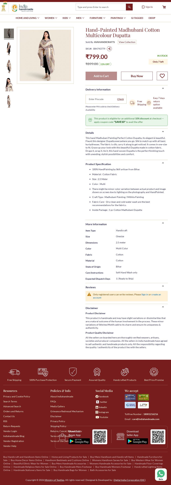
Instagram (102, 412)
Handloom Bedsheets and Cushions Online (67, 460)
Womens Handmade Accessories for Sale (110, 463)
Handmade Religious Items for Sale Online (35, 466)
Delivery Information (98, 89)
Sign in (144, 294)
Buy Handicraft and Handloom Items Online (25, 456)
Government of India (16, 3)
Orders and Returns (13, 411)
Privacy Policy (57, 421)
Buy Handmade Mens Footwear (76, 466)
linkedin (101, 407)
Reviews (91, 287)
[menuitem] (137, 18)
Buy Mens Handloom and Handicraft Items (112, 456)
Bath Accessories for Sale (103, 470)
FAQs (53, 401)
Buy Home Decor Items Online (26, 460)
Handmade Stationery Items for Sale (32, 470)
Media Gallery (57, 406)
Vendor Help (9, 446)
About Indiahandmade (61, 396)
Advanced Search (12, 406)
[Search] (129, 7)
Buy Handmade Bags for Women (70, 470)
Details (90, 132)
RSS (5, 421)
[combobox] (104, 7)
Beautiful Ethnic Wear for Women (31, 463)
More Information (96, 224)
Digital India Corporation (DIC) (130, 480)
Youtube (101, 417)
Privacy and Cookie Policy (16, 396)
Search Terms (10, 401)
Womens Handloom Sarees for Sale (110, 460)
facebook (102, 396)
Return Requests (11, 426)
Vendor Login (10, 431)
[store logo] (17, 8)
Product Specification (98, 164)
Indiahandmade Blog (13, 436)
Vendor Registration (13, 441)
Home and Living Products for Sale (69, 456)
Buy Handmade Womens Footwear (113, 466)
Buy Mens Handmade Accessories (69, 463)
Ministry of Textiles (44, 2)
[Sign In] (147, 7)
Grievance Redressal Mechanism (67, 411)
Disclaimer (92, 308)
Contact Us (9, 416)
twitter (101, 402)
